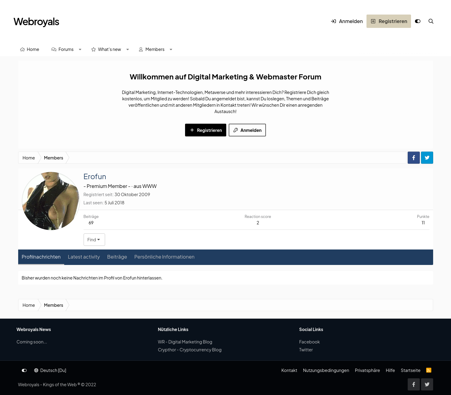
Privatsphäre (367, 370)
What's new (109, 49)
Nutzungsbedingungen (326, 370)
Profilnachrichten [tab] (41, 256)
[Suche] (431, 21)
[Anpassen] (417, 21)
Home (33, 49)
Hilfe (390, 370)
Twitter (306, 349)
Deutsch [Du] (50, 370)
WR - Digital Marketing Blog (185, 341)
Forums (66, 49)
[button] (80, 49)
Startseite (410, 370)
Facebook (309, 341)
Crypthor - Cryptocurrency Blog (189, 349)
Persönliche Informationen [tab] (164, 256)
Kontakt (289, 370)
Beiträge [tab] (117, 256)
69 (90, 222)
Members (154, 49)
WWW (149, 186)
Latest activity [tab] (84, 256)
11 (423, 222)
